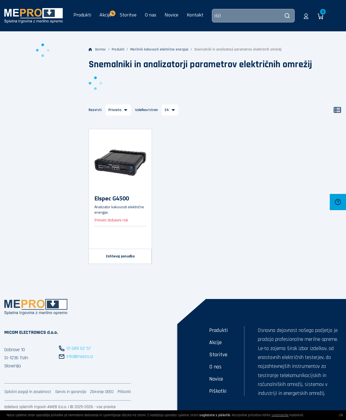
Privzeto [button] (114, 109)
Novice (171, 14)
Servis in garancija (70, 392)
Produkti (82, 14)
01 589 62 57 (78, 348)
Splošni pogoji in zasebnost (27, 392)
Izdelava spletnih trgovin (25, 407)
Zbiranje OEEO (102, 392)
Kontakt (195, 14)
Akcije (215, 342)
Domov (97, 49)
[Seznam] (337, 110)
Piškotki (124, 392)
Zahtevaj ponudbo (120, 256)
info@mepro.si (79, 356)
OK (341, 415)
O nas (150, 14)
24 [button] (167, 109)
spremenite (280, 415)
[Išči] (253, 15)
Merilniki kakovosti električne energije (159, 49)
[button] (306, 15)
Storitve (128, 14)
